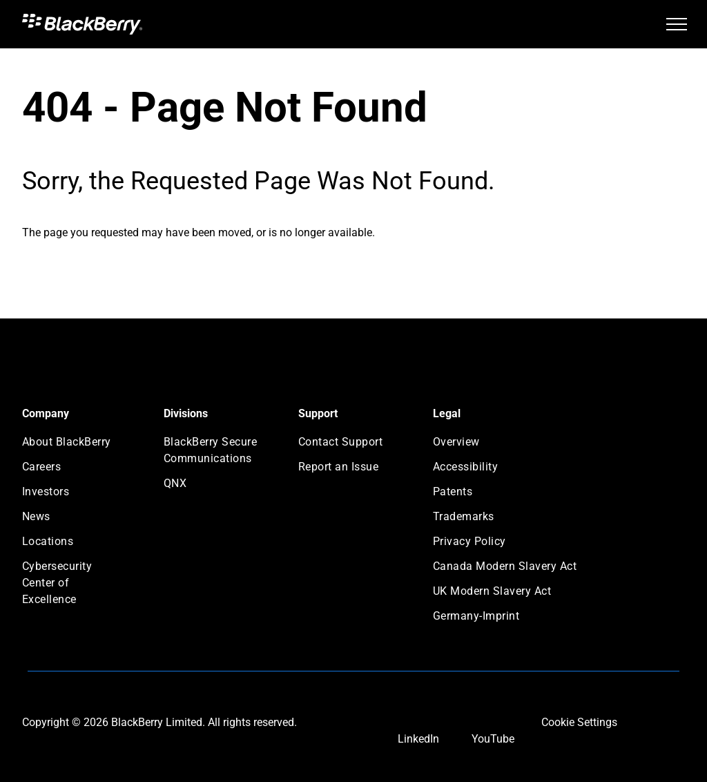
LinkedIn (418, 738)
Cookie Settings (579, 722)
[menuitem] (72, 446)
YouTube (493, 738)
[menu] (677, 24)
